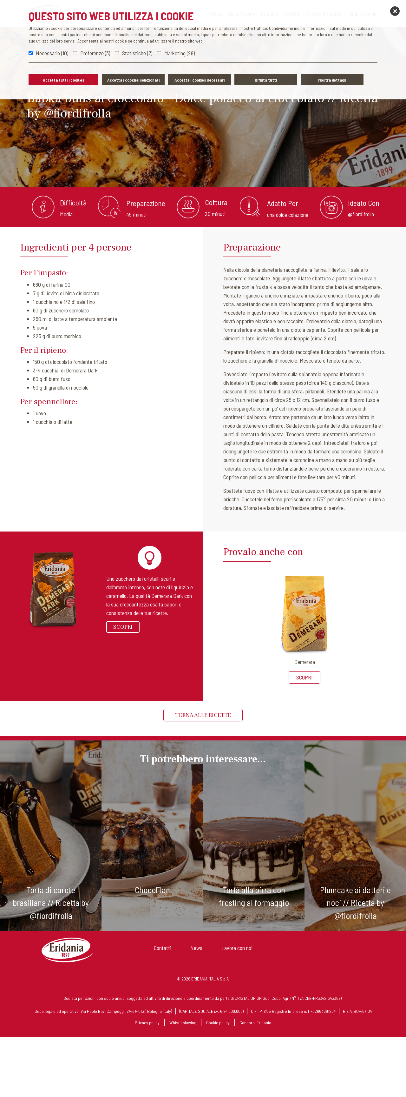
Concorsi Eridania (255, 1022)
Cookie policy (218, 1022)
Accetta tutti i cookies (63, 80)
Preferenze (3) (95, 53)
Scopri (123, 627)
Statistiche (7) (137, 53)
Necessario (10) (52, 53)
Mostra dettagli (332, 80)
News (196, 947)
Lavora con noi (236, 947)
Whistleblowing (182, 1022)
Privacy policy (147, 1022)
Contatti (162, 947)
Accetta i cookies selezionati (133, 80)
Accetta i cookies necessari (199, 80)
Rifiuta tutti (266, 80)
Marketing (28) (179, 53)
